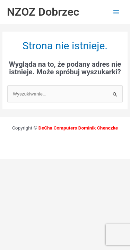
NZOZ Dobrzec (43, 11)
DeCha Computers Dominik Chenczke (78, 128)
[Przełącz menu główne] (116, 12)
